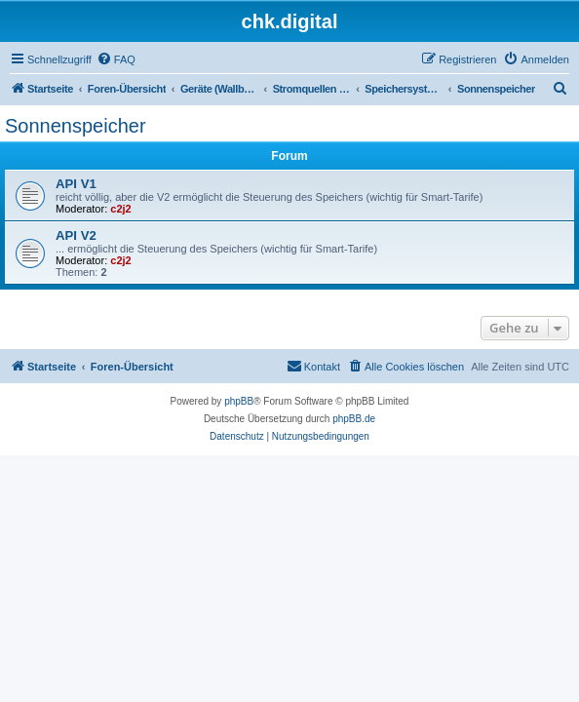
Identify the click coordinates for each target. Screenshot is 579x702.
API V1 (76, 183)
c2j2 (120, 208)
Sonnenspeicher (75, 125)
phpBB (238, 401)
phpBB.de (353, 418)
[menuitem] (115, 59)
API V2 (76, 235)
